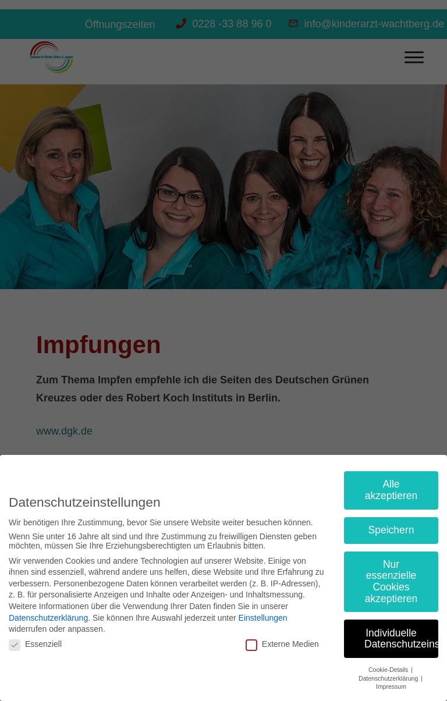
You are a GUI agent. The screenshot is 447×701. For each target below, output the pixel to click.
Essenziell (35, 644)
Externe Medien (282, 644)
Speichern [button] (391, 530)
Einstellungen (263, 617)
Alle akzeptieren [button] (391, 489)
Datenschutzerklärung (48, 617)
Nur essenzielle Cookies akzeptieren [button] (391, 581)
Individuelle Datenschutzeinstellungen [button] (401, 638)
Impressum (391, 686)
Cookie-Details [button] (389, 669)
